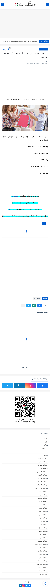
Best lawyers (43, 574)
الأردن (45, 445)
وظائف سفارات (42, 462)
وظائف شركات (42, 518)
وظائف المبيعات (42, 485)
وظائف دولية (43, 511)
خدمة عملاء (43, 452)
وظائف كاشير (43, 531)
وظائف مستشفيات (41, 544)
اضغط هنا (14, 196)
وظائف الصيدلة (42, 481)
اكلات (45, 442)
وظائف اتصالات (42, 465)
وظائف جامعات (42, 498)
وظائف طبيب (43, 521)
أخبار (45, 438)
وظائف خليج (43, 508)
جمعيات (44, 448)
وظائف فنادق (43, 528)
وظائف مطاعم (42, 551)
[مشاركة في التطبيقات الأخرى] (23, 305)
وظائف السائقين (42, 478)
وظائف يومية (43, 571)
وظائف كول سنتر (41, 534)
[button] (39, 305)
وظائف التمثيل (42, 475)
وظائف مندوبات (42, 557)
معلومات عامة (42, 458)
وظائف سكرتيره (42, 514)
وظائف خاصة (43, 49)
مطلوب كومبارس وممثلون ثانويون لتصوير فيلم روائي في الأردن (20, 41)
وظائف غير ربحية (42, 524)
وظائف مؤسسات (41, 538)
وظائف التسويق (42, 471)
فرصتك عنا (12, 209)
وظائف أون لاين (42, 491)
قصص (45, 455)
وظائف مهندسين (42, 564)
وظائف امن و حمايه (41, 488)
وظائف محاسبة (42, 541)
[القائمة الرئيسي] (47, 4)
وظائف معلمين (42, 554)
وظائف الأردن (43, 468)
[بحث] (2, 4)
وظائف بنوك (43, 495)
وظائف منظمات (42, 561)
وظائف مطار (43, 547)
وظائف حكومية (42, 501)
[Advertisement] (25, 24)
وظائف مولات (42, 567)
